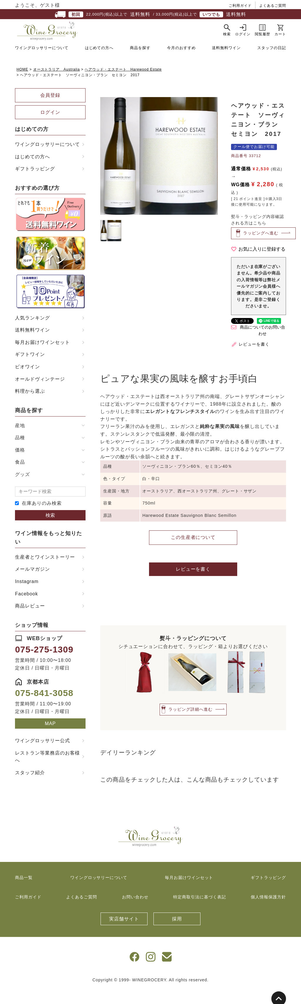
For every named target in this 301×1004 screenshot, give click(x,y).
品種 (20, 452)
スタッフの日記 (271, 62)
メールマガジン (32, 583)
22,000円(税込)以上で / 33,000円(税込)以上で (150, 14)
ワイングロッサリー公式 (42, 755)
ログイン (50, 126)
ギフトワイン (30, 369)
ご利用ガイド (240, 6)
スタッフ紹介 (30, 787)
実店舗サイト (124, 933)
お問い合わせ (135, 911)
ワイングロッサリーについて (41, 62)
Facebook (26, 608)
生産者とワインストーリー (45, 571)
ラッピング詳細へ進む (190, 724)
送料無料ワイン (226, 62)
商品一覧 (24, 892)
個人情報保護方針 (268, 911)
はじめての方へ (99, 62)
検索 (50, 529)
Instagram (27, 596)
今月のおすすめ (181, 62)
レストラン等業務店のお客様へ (47, 771)
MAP (50, 738)
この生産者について (193, 552)
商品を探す (140, 62)
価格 (20, 464)
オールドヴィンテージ (40, 393)
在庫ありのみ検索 (42, 517)
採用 (177, 933)
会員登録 (50, 109)
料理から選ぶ (30, 405)
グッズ (22, 489)
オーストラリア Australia (56, 84)
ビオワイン (27, 381)
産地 (20, 440)
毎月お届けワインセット (42, 356)
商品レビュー (30, 620)
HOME (22, 84)
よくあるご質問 (272, 6)
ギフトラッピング (35, 183)
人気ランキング (32, 332)
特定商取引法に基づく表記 (199, 911)
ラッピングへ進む (260, 247)
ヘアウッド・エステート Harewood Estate (123, 84)
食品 (20, 476)
